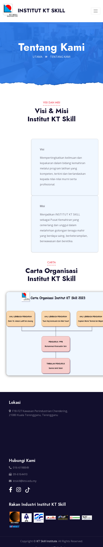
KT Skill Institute (47, 541)
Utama (37, 57)
